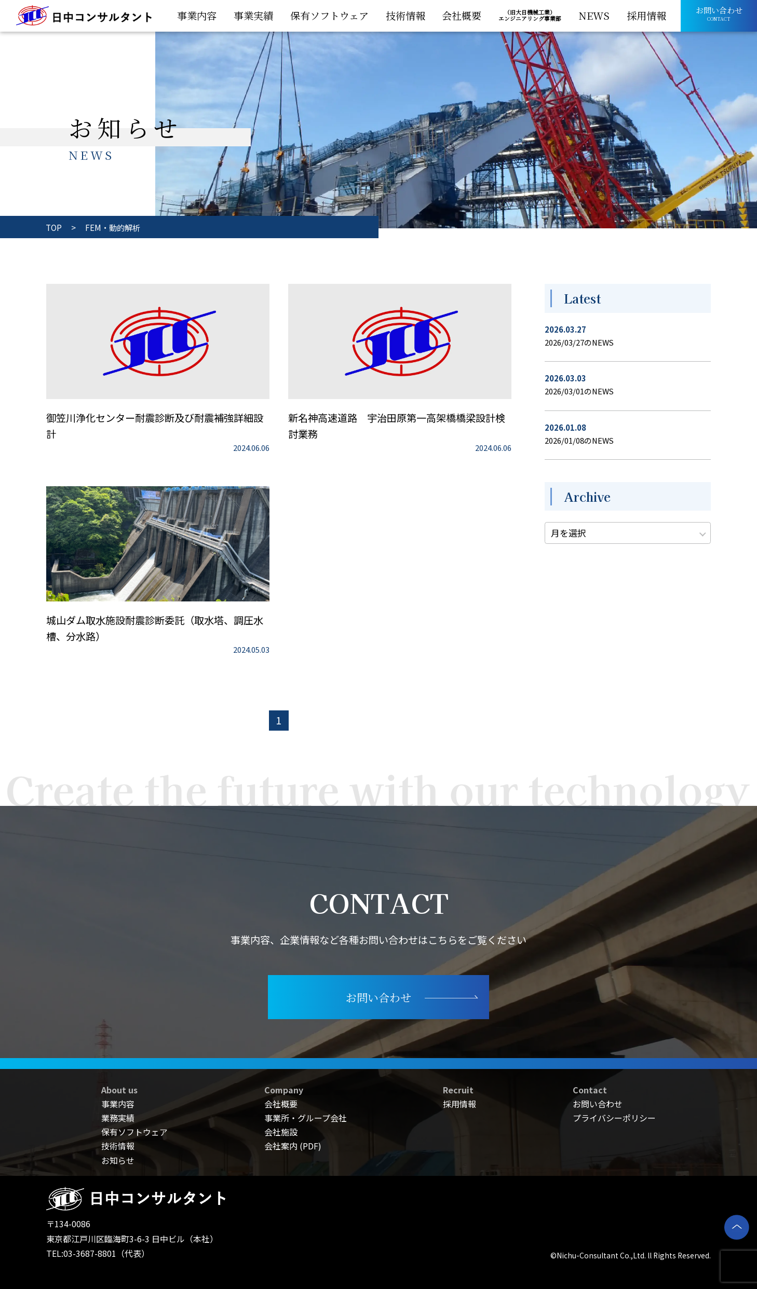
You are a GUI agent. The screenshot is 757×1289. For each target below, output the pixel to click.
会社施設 (281, 1132)
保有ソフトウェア (134, 1132)
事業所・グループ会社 (305, 1118)
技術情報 (117, 1146)
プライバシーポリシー (614, 1118)
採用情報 (459, 1104)
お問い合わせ (598, 1104)
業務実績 (117, 1118)
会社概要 (281, 1104)
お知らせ (117, 1160)
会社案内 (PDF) (292, 1146)
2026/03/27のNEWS (579, 342)
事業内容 (117, 1104)
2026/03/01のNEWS (579, 391)
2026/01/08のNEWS (579, 440)
